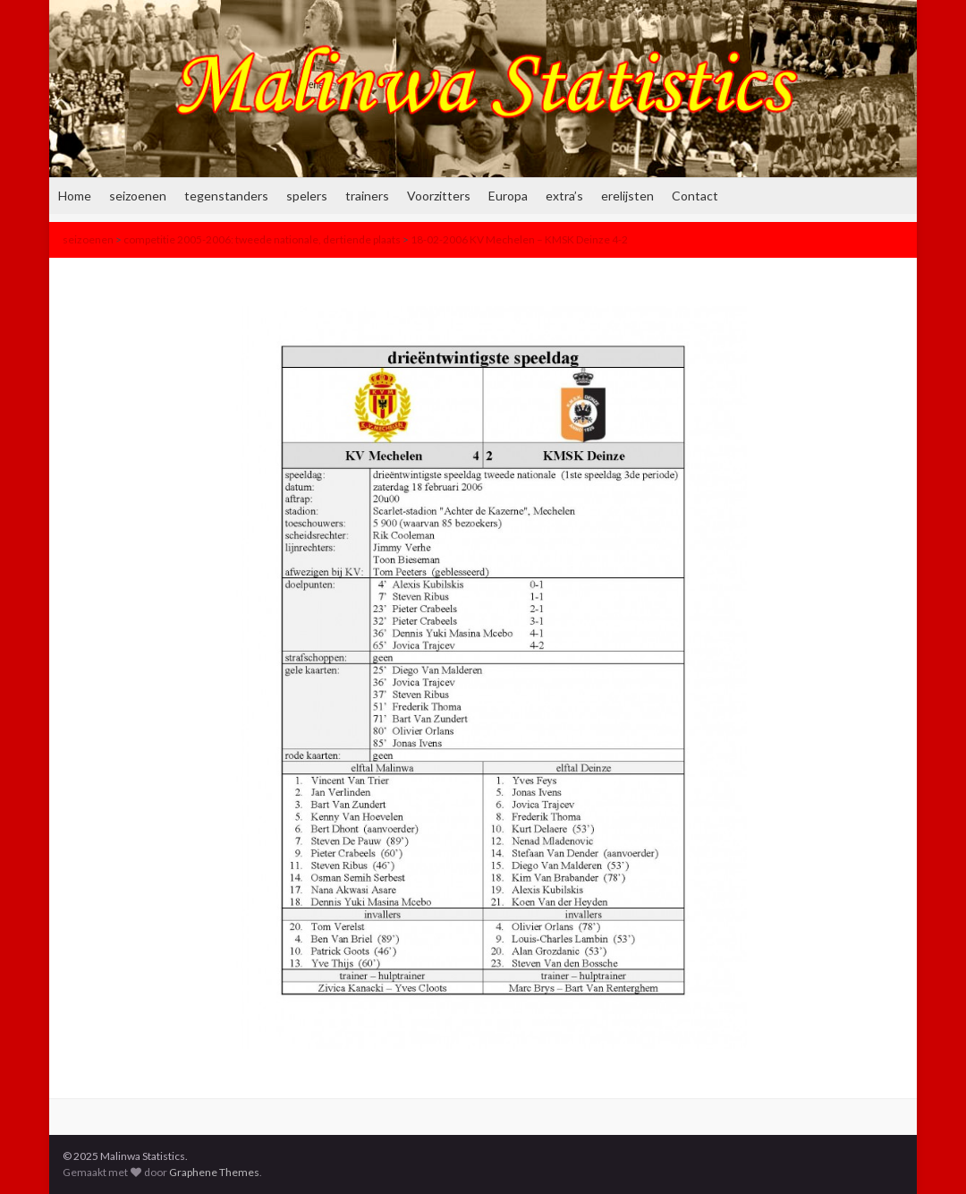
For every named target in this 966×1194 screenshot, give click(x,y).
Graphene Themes (214, 1172)
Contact (695, 195)
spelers (306, 195)
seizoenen (137, 195)
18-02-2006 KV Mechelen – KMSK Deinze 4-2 (519, 239)
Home (74, 195)
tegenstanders (226, 195)
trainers (367, 195)
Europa (508, 195)
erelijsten (627, 195)
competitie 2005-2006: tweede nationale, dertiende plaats (262, 239)
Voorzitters (438, 195)
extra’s (564, 195)
